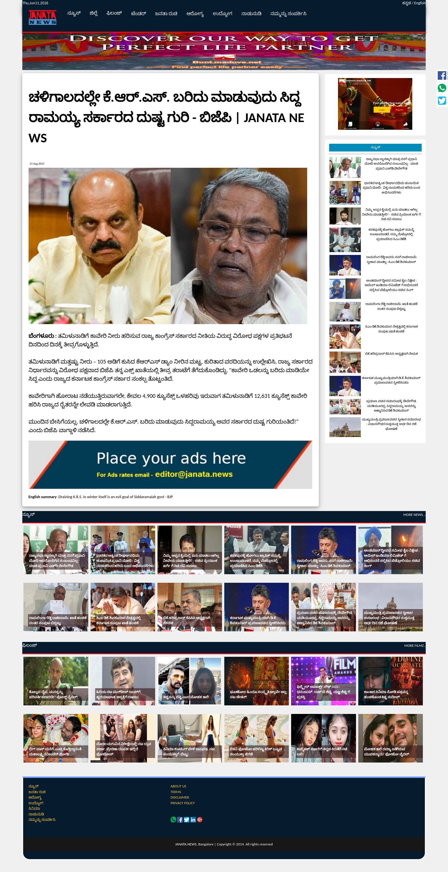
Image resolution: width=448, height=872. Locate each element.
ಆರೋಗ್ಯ (195, 14)
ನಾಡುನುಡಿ (251, 14)
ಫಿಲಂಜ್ (114, 13)
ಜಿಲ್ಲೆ (93, 13)
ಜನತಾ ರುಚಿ (166, 14)
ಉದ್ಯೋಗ (222, 14)
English (420, 3)
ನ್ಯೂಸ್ (74, 13)
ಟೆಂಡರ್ (138, 14)
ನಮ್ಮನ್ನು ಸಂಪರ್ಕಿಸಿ (289, 14)
